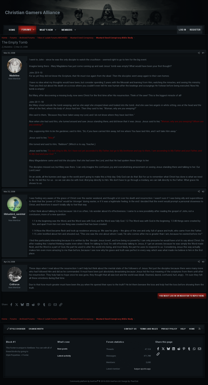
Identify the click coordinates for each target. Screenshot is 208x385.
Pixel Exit (134, 381)
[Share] (194, 56)
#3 (199, 268)
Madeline (12, 50)
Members (67, 30)
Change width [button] (36, 329)
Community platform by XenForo (95, 381)
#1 (199, 56)
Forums (26, 29)
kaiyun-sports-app (142, 369)
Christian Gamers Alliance (32, 12)
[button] (33, 30)
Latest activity (64, 353)
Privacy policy (169, 329)
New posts (62, 347)
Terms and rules (149, 329)
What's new (46, 30)
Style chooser (16, 329)
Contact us (130, 329)
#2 (199, 195)
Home (12, 30)
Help (183, 329)
